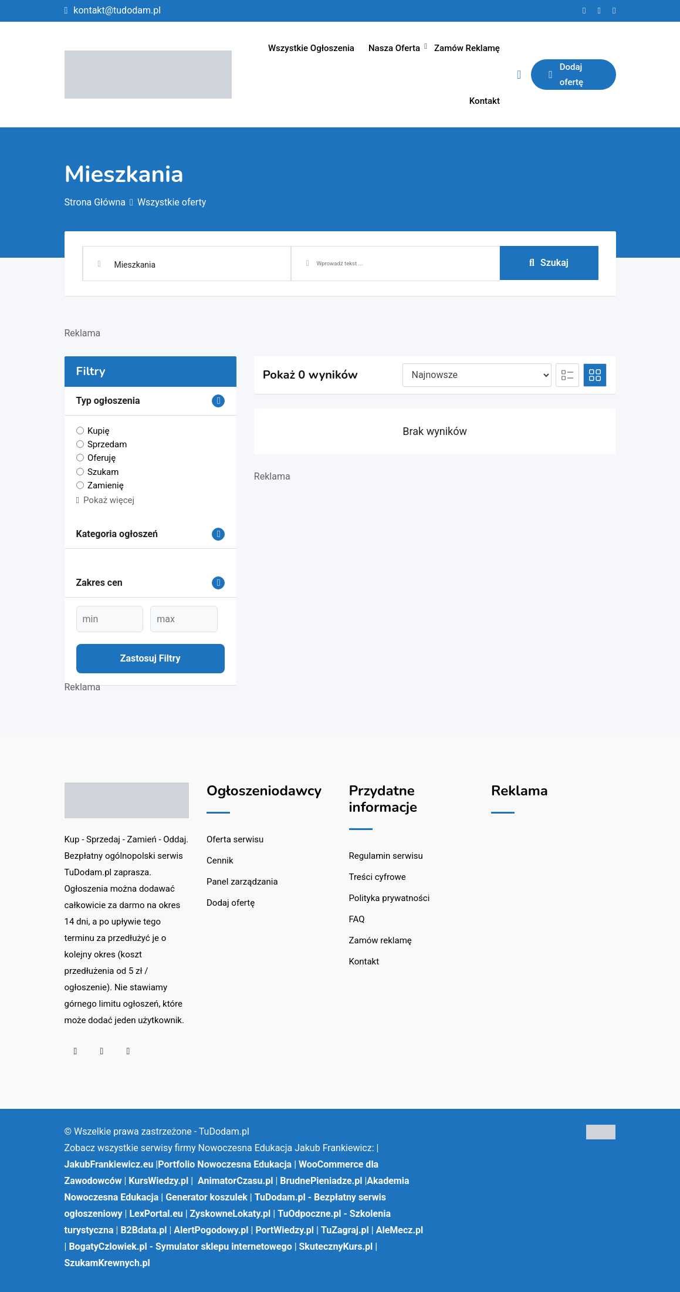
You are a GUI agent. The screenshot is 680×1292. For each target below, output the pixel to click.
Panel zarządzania (242, 881)
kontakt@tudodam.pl (117, 10)
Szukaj (549, 262)
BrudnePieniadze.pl (321, 1180)
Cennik (220, 860)
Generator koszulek (206, 1197)
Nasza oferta (394, 48)
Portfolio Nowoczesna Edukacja (225, 1164)
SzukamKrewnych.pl (107, 1263)
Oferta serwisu (235, 839)
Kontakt (484, 101)
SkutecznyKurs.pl (336, 1246)
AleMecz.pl (400, 1230)
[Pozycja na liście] (477, 375)
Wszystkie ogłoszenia (311, 48)
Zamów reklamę (467, 48)
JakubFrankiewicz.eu (109, 1164)
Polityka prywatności (389, 898)
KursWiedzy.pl (158, 1180)
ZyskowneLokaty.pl (230, 1213)
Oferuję (101, 458)
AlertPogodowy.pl (211, 1230)
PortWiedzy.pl (284, 1230)
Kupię (98, 431)
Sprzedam (107, 444)
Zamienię (105, 485)
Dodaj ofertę (566, 74)
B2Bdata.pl (143, 1230)
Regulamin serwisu (386, 856)
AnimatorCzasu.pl (235, 1180)
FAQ (357, 919)
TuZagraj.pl (345, 1230)
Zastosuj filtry (150, 658)
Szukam (103, 471)
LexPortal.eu (155, 1213)
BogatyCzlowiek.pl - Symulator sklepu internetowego (180, 1246)
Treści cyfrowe (377, 877)
